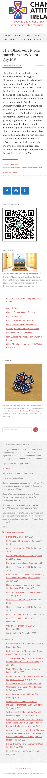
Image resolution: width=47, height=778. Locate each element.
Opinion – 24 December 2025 (19, 626)
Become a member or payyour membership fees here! (27, 23)
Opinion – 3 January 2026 (17, 614)
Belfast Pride (37, 167)
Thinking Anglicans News (14, 532)
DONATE (25, 40)
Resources (10, 40)
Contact (38, 39)
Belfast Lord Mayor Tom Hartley (22, 167)
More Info (6, 468)
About (19, 35)
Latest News (34, 35)
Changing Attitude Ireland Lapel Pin (22, 694)
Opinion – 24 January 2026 (18, 548)
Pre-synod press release (17, 563)
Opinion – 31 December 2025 (19, 618)
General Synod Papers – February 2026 (24, 556)
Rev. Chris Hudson (26, 170)
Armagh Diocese (13, 308)
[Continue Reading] (10, 158)
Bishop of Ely (12, 537)
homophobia (6, 170)
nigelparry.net (38, 773)
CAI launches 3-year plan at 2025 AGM (23, 644)
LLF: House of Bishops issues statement (24, 592)
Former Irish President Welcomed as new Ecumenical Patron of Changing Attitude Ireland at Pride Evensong (24, 723)
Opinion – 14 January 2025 (18, 600)
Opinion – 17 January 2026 (18, 567)
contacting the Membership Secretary (25, 411)
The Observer (13, 172)
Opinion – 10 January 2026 (18, 607)
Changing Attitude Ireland (22, 11)
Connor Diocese (13, 316)
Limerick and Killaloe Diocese (19, 333)
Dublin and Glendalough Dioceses (21, 324)
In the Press (15, 164)
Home (8, 35)
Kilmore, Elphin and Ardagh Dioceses (22, 329)
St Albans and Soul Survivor (18, 541)
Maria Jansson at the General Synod (22, 751)
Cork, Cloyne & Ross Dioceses (20, 320)
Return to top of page (23, 768)
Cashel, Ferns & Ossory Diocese (20, 312)
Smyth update (12, 633)
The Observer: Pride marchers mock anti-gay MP (22, 55)
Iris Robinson (15, 170)
